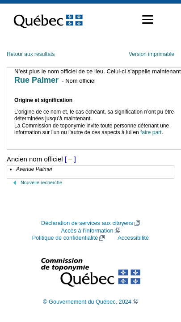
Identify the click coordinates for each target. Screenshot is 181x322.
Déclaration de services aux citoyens (87, 223)
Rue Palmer (36, 80)
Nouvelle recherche (41, 182)
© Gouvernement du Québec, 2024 (87, 302)
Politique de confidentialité (65, 238)
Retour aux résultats (31, 54)
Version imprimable (151, 54)
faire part (150, 132)
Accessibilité (133, 238)
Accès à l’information (87, 231)
